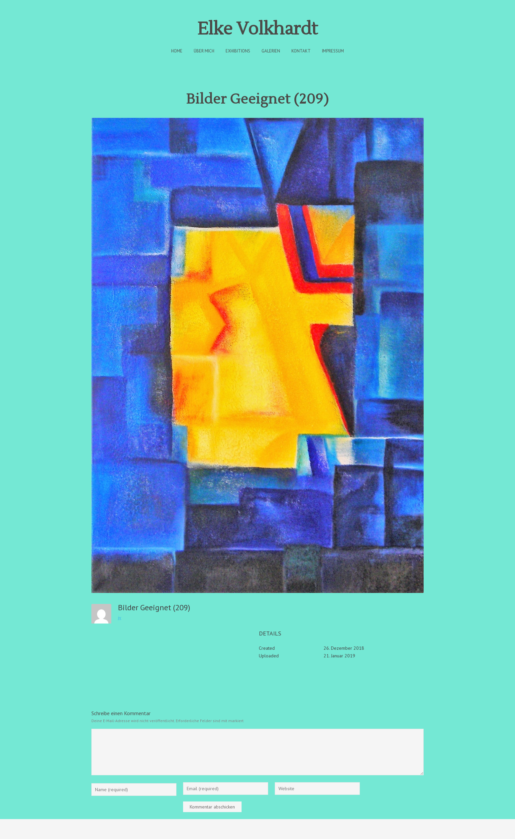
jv (119, 618)
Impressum (333, 51)
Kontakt (301, 51)
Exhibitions (238, 51)
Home (176, 51)
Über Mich (204, 51)
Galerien (270, 51)
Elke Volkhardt (257, 29)
